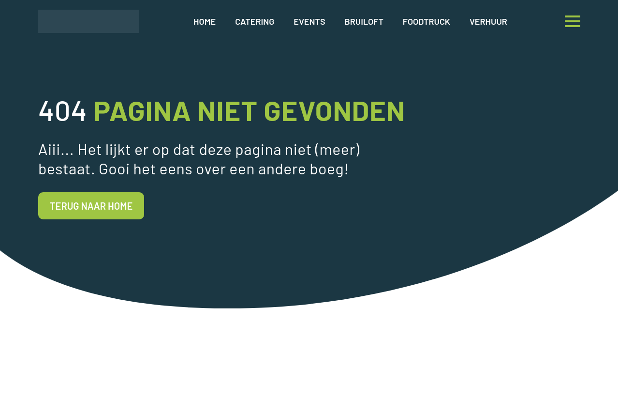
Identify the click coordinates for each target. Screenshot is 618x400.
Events (309, 21)
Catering (254, 21)
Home (204, 21)
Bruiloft (364, 21)
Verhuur (488, 21)
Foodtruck (426, 21)
